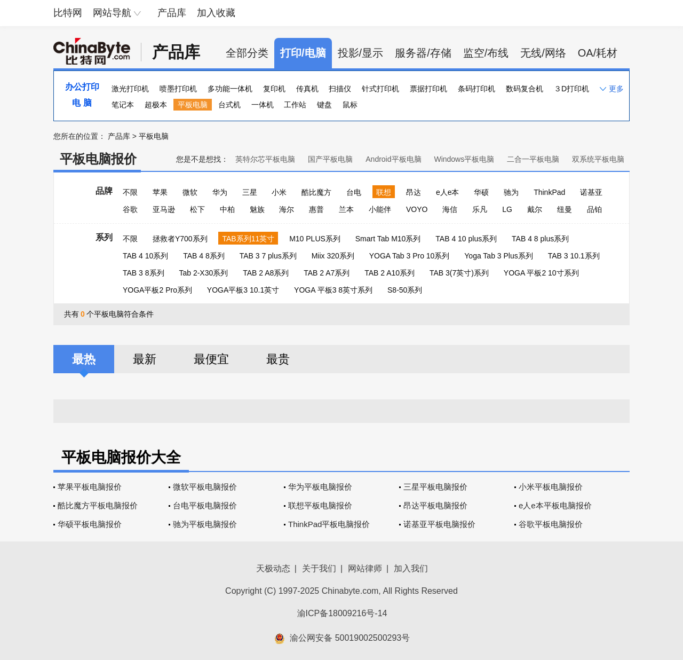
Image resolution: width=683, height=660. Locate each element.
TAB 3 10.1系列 (574, 256)
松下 (197, 209)
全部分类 (247, 53)
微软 (189, 192)
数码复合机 (524, 88)
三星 (249, 192)
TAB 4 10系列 (145, 256)
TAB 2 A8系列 (266, 273)
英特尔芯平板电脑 (265, 159)
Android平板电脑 (393, 159)
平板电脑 (193, 104)
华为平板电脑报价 (320, 486)
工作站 (295, 104)
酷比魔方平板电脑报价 (98, 505)
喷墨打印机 (178, 88)
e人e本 (447, 192)
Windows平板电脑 (464, 159)
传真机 (307, 88)
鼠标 (350, 104)
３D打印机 (571, 88)
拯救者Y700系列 (180, 238)
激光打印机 (130, 88)
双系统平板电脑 (598, 159)
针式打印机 (380, 88)
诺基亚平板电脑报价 (439, 524)
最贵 (278, 359)
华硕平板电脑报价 (90, 524)
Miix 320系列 (333, 256)
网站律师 (365, 568)
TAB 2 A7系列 (327, 273)
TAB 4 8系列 (204, 256)
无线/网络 (543, 53)
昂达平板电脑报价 (435, 505)
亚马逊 (164, 209)
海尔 (286, 209)
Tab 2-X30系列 (203, 273)
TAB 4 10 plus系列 (466, 238)
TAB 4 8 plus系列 (540, 238)
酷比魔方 (316, 192)
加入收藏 (216, 12)
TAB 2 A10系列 (389, 273)
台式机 (229, 104)
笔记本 (123, 104)
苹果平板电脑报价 (90, 486)
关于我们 (319, 568)
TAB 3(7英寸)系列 (459, 273)
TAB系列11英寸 (248, 238)
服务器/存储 (423, 53)
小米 (279, 192)
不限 (130, 192)
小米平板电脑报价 (551, 486)
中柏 (227, 209)
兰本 (346, 209)
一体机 (262, 104)
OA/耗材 (597, 53)
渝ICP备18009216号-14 (342, 613)
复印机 (274, 88)
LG (507, 209)
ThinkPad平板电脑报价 (329, 524)
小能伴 (380, 209)
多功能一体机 (230, 88)
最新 (144, 359)
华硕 (481, 192)
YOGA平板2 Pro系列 (157, 290)
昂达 (413, 192)
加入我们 (411, 568)
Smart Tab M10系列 (388, 238)
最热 (84, 359)
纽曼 (564, 209)
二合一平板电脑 (533, 159)
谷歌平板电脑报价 (551, 524)
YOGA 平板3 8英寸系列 (333, 290)
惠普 (316, 209)
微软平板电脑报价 (205, 486)
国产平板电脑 (330, 159)
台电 (353, 192)
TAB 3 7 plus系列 (268, 256)
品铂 (594, 209)
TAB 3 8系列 (143, 273)
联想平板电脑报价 (320, 505)
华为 (219, 192)
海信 (449, 209)
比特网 (67, 12)
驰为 (511, 192)
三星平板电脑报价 (435, 486)
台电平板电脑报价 (205, 505)
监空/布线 (486, 53)
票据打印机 (428, 88)
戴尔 (534, 209)
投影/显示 (361, 53)
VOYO (416, 209)
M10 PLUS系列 (314, 238)
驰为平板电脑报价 (205, 524)
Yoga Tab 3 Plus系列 (498, 256)
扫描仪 (340, 88)
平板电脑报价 (98, 159)
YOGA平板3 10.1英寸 (243, 290)
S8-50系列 (404, 290)
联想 (383, 192)
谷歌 (130, 209)
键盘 (324, 104)
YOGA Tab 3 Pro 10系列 (409, 256)
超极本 (156, 104)
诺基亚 (591, 192)
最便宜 (211, 359)
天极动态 (273, 568)
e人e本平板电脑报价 (555, 505)
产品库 (171, 12)
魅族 (257, 209)
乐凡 (479, 209)
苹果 (160, 192)
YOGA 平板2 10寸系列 (541, 273)
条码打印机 (476, 88)
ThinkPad (549, 192)
